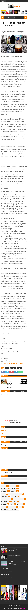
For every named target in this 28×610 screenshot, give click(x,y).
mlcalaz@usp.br (16, 360)
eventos (14, 488)
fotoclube (3, 504)
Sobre (2, 432)
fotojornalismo (19, 499)
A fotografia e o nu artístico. (14, 555)
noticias (3, 486)
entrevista (19, 504)
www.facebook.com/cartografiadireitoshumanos (13, 335)
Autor (2, 433)
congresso (4, 491)
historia (13, 491)
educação (14, 509)
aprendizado (12, 506)
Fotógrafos (13, 368)
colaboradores (5, 501)
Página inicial (3, 430)
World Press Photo (5, 499)
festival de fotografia (15, 493)
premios (3, 493)
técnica (3, 506)
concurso (14, 496)
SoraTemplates (11, 608)
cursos (6, 368)
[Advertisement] (14, 526)
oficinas (19, 368)
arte (20, 506)
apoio (11, 504)
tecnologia (4, 496)
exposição (13, 486)
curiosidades (4, 509)
